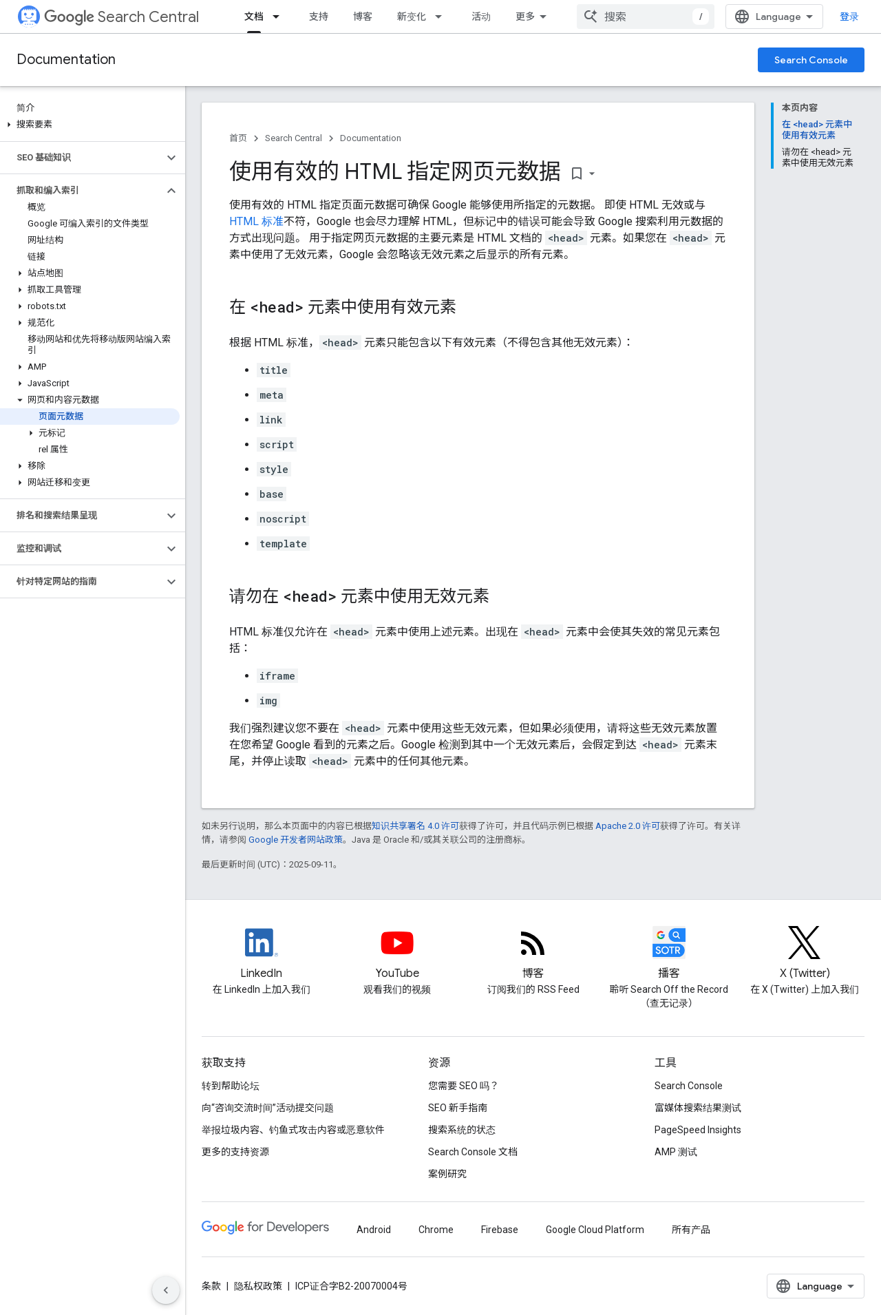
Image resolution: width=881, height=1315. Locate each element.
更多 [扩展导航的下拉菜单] (525, 16)
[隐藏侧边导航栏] (166, 1290)
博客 (362, 16)
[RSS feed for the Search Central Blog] (533, 954)
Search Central (121, 17)
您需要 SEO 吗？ (463, 1085)
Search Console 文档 (473, 1151)
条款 (211, 1286)
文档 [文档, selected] (254, 16)
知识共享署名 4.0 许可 (415, 826)
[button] (90, 124)
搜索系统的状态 (462, 1129)
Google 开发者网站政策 (295, 839)
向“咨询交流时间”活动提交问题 (268, 1107)
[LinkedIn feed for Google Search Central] (261, 954)
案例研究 (447, 1173)
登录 (849, 16)
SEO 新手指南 (457, 1107)
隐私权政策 (258, 1286)
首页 (238, 138)
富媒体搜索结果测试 (698, 1107)
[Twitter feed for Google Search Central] (804, 954)
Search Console (811, 60)
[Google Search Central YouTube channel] (396, 954)
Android (374, 1229)
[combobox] (645, 16)
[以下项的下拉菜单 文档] (280, 16)
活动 (481, 16)
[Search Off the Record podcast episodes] (668, 954)
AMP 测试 (676, 1151)
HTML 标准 (256, 221)
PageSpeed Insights (698, 1129)
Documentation (66, 59)
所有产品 (691, 1229)
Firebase (499, 1229)
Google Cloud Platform (595, 1229)
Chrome (436, 1229)
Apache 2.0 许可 (627, 826)
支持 (318, 16)
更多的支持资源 (235, 1151)
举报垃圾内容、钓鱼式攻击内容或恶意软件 (293, 1129)
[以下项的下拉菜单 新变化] (442, 16)
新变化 (411, 16)
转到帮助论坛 (230, 1085)
